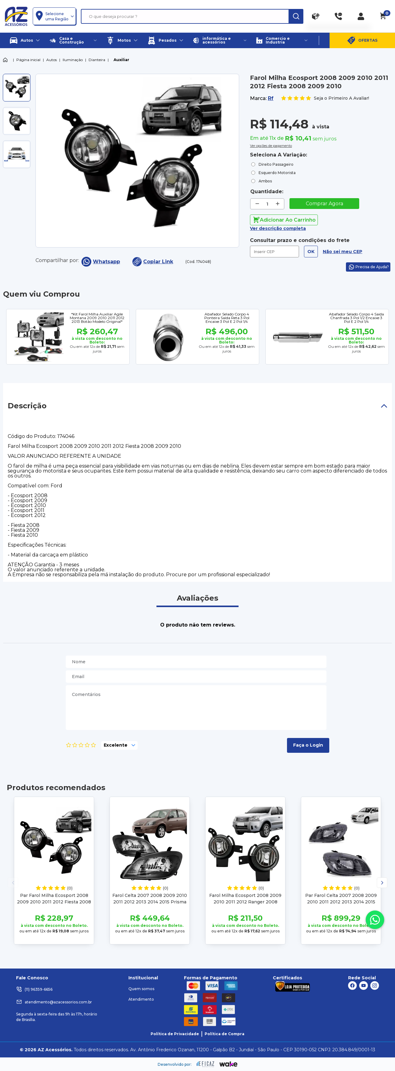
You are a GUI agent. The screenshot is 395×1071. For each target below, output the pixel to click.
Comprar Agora (324, 203)
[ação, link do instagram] (374, 985)
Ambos (265, 181)
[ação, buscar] (296, 16)
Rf (270, 98)
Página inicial (28, 59)
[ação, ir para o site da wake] (228, 1064)
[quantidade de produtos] (267, 204)
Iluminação (73, 59)
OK (310, 251)
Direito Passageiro (276, 164)
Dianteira (97, 59)
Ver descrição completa (278, 228)
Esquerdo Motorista (277, 172)
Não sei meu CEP (342, 251)
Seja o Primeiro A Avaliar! (325, 98)
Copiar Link (152, 261)
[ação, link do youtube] (363, 985)
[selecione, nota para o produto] (119, 745)
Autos (51, 59)
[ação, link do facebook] (352, 985)
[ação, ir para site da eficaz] (205, 1064)
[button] (382, 882)
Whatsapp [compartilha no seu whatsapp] (100, 262)
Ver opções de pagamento (271, 145)
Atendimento (141, 999)
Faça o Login (308, 745)
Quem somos (141, 988)
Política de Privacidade (175, 1033)
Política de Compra (224, 1033)
